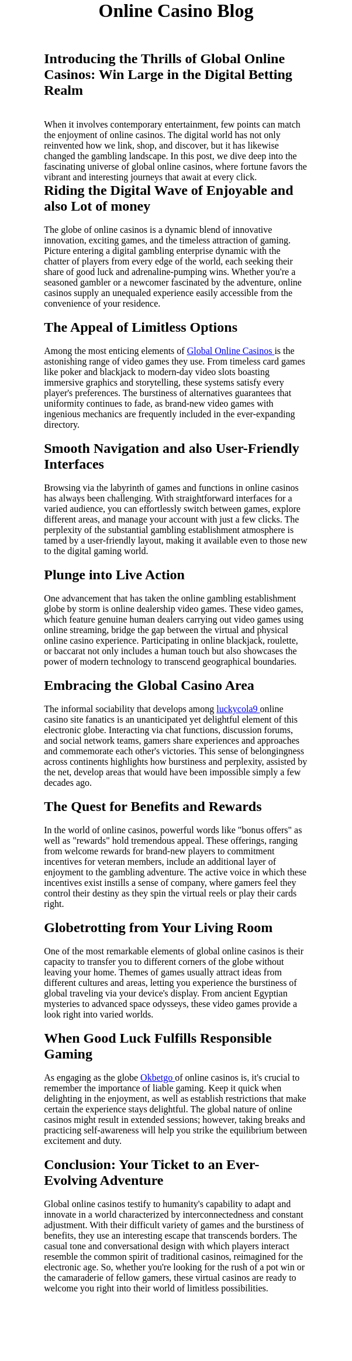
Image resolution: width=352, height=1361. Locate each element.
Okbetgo (157, 1077)
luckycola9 (238, 709)
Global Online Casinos (231, 351)
